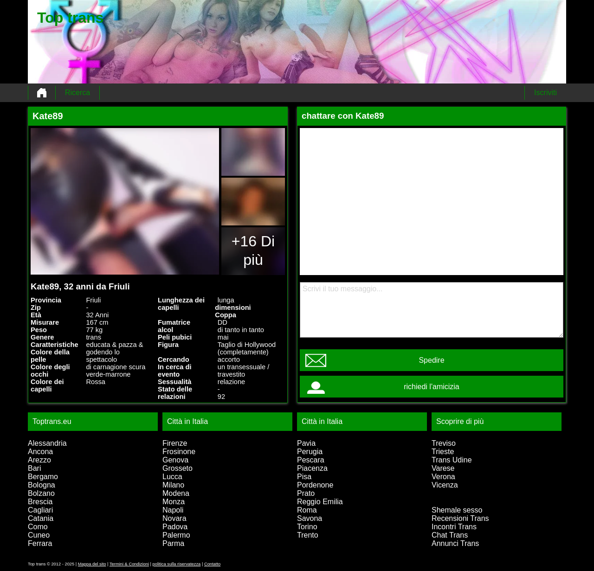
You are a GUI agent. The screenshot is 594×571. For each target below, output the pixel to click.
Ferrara (40, 543)
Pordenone (315, 485)
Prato (306, 493)
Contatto (212, 564)
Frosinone (178, 452)
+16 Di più (253, 250)
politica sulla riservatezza (177, 564)
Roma (307, 510)
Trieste (443, 452)
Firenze (174, 443)
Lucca (172, 477)
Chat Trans (450, 535)
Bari (34, 468)
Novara (174, 518)
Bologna (41, 485)
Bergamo (43, 477)
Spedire (431, 360)
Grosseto (177, 468)
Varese (443, 468)
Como (38, 527)
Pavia (306, 443)
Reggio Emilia (320, 502)
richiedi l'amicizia (431, 387)
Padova (174, 527)
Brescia (40, 502)
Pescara (310, 460)
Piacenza (312, 468)
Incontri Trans (454, 527)
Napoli (172, 510)
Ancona (40, 452)
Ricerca (77, 92)
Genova (175, 460)
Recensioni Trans (460, 518)
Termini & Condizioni (129, 564)
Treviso (444, 443)
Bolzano (41, 493)
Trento (307, 535)
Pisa (304, 477)
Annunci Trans (455, 543)
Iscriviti (545, 92)
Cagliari (40, 510)
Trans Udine (452, 460)
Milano (173, 485)
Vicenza (445, 485)
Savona (309, 518)
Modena (175, 493)
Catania (40, 518)
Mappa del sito (92, 564)
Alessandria (47, 443)
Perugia (310, 452)
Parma (173, 543)
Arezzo (39, 460)
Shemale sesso (457, 510)
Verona (443, 477)
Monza (173, 502)
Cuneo (39, 535)
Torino (307, 527)
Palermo (176, 535)
